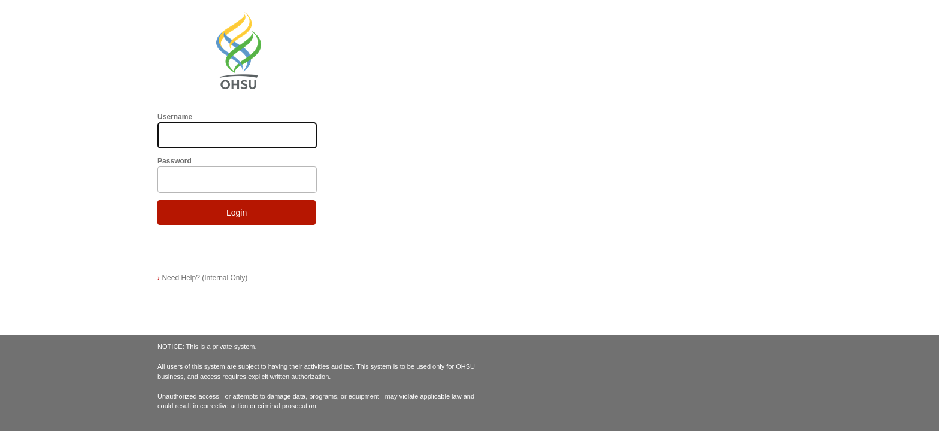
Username (174, 117)
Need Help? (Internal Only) (202, 278)
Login (236, 212)
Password (174, 161)
